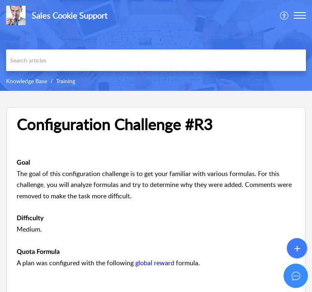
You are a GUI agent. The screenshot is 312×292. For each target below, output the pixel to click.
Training (65, 81)
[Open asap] (296, 276)
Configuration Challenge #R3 (114, 124)
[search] (156, 60)
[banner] (156, 45)
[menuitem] (284, 15)
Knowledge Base (26, 81)
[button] (300, 15)
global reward (154, 262)
